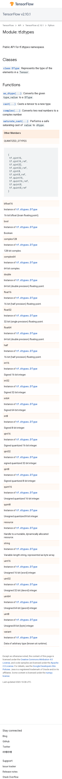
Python (51, 25)
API (19, 25)
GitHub (6, 741)
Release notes (10, 771)
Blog (5, 736)
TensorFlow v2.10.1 (17, 14)
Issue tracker (9, 766)
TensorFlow (8, 25)
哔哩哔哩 (7, 752)
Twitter (6, 746)
